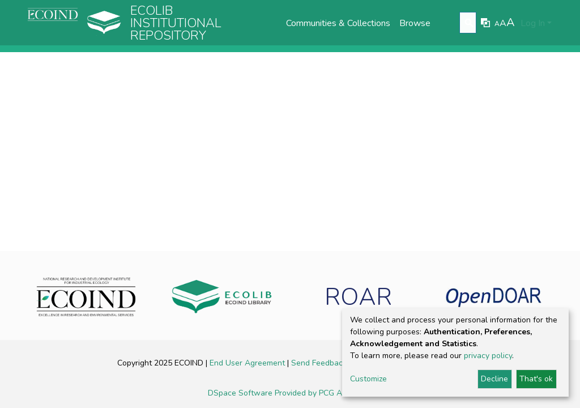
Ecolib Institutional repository (175, 23)
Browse (414, 23)
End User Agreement (248, 363)
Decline (494, 378)
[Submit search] (469, 23)
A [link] (497, 23)
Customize (368, 378)
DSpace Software (241, 393)
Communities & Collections (338, 23)
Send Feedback (320, 363)
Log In (533, 23)
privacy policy (488, 355)
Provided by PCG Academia (323, 393)
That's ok (536, 378)
